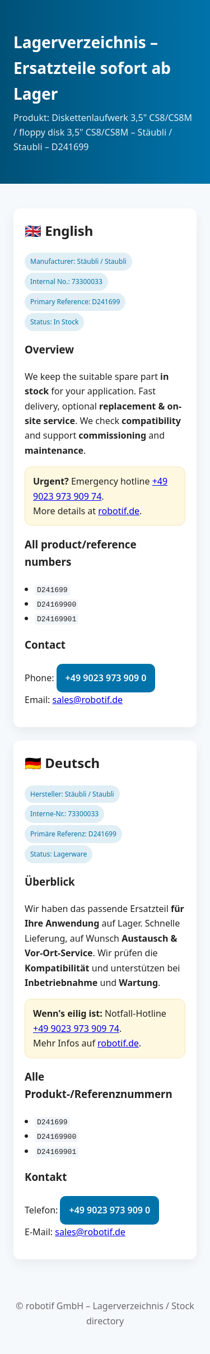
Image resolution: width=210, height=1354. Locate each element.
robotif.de (118, 511)
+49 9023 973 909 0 (106, 678)
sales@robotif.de (88, 699)
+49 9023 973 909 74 (76, 1028)
